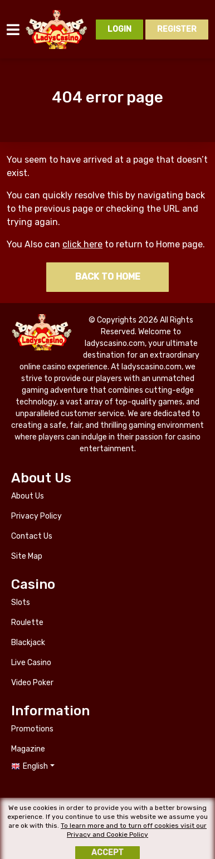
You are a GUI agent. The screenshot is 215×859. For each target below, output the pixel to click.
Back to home (107, 276)
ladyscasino (57, 29)
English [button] (35, 766)
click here (82, 244)
